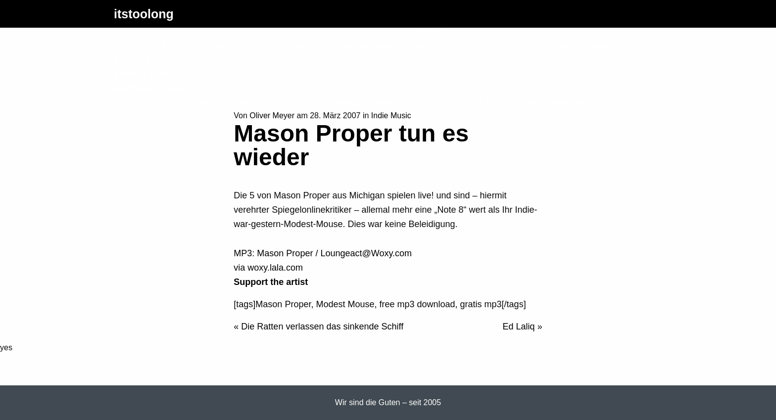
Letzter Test (138, 60)
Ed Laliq (519, 326)
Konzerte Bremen (577, 45)
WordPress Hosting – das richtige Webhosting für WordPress (505, 102)
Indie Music (391, 115)
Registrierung (442, 45)
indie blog (282, 45)
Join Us (429, 31)
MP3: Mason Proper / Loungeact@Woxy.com (323, 253)
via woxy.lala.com (268, 268)
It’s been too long (357, 45)
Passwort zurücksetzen (163, 102)
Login (283, 102)
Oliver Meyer (271, 115)
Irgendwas (335, 102)
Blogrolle (223, 45)
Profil (242, 102)
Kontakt (505, 45)
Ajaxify (128, 45)
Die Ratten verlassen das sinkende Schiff (322, 326)
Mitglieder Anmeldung (160, 88)
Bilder (173, 45)
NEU (322, 88)
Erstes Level (140, 74)
